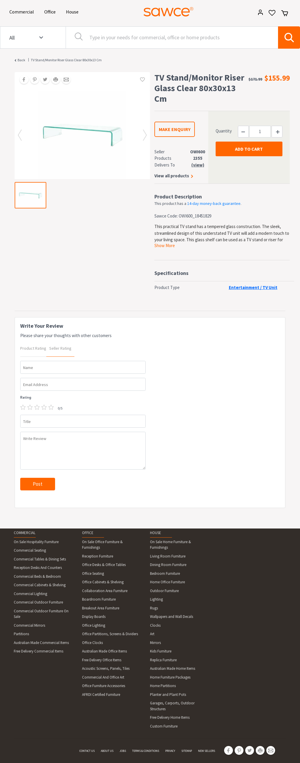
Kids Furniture (160, 651)
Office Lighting (93, 625)
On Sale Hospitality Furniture (36, 541)
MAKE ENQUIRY (174, 129)
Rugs (154, 608)
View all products (171, 176)
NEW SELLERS (206, 751)
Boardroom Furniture (99, 599)
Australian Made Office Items (104, 651)
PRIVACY (170, 751)
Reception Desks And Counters (38, 567)
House (73, 11)
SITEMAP (186, 751)
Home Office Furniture (167, 582)
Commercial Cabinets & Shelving (40, 584)
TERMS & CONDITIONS (145, 751)
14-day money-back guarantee (214, 203)
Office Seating (93, 573)
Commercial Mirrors (29, 625)
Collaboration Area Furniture (104, 590)
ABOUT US (107, 751)
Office (51, 11)
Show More (164, 245)
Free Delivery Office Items (101, 659)
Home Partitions (163, 685)
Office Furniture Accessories (103, 685)
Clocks (155, 625)
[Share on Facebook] (22, 80)
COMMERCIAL (24, 532)
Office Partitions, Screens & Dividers (110, 633)
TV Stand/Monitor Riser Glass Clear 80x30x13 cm (66, 60)
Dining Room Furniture (168, 564)
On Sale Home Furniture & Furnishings (170, 544)
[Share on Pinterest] (32, 80)
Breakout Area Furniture (100, 608)
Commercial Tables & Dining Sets (40, 559)
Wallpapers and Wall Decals (171, 616)
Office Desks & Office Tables (104, 564)
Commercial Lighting (30, 593)
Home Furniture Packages (170, 677)
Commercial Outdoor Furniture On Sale (41, 614)
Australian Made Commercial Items (41, 642)
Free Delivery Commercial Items (38, 651)
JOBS (123, 751)
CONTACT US (87, 751)
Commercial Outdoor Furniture (38, 602)
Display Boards (93, 616)
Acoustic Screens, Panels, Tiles (105, 668)
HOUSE (155, 532)
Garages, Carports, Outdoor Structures (172, 706)
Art (152, 633)
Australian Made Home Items (172, 668)
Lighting (156, 599)
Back (21, 60)
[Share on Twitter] (43, 80)
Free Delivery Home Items (170, 717)
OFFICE (87, 532)
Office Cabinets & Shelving (103, 582)
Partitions (21, 633)
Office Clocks (92, 642)
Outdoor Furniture (164, 590)
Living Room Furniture (167, 556)
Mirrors (155, 642)
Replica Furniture (163, 659)
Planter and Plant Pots (168, 694)
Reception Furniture (97, 556)
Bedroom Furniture (165, 573)
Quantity (224, 131)
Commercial (22, 11)
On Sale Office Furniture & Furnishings (102, 544)
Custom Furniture (164, 726)
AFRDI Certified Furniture (101, 694)
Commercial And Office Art (103, 677)
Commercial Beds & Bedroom (37, 576)
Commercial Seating (30, 550)
